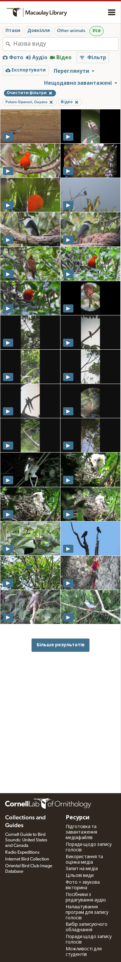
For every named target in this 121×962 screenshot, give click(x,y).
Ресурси (77, 818)
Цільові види (80, 875)
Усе (96, 30)
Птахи (12, 30)
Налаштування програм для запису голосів (87, 912)
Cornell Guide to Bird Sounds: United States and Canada (26, 840)
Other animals (71, 30)
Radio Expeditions (22, 852)
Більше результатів (61, 644)
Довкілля (38, 30)
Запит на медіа (82, 869)
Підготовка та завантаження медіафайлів (81, 832)
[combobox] (65, 44)
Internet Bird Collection (27, 859)
